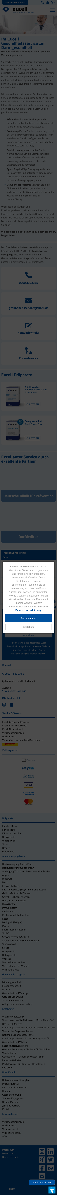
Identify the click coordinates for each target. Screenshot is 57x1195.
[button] (28, 627)
